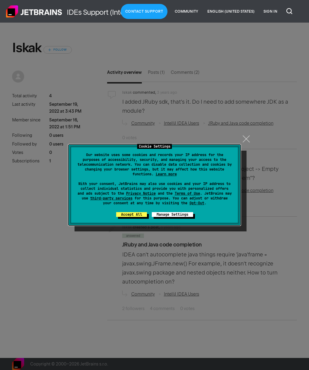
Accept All (131, 214)
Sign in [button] (270, 11)
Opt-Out (197, 203)
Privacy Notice (141, 193)
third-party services (111, 198)
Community (186, 11)
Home (34, 11)
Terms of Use (187, 193)
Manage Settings (172, 214)
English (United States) (230, 11)
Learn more (166, 174)
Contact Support (144, 11)
